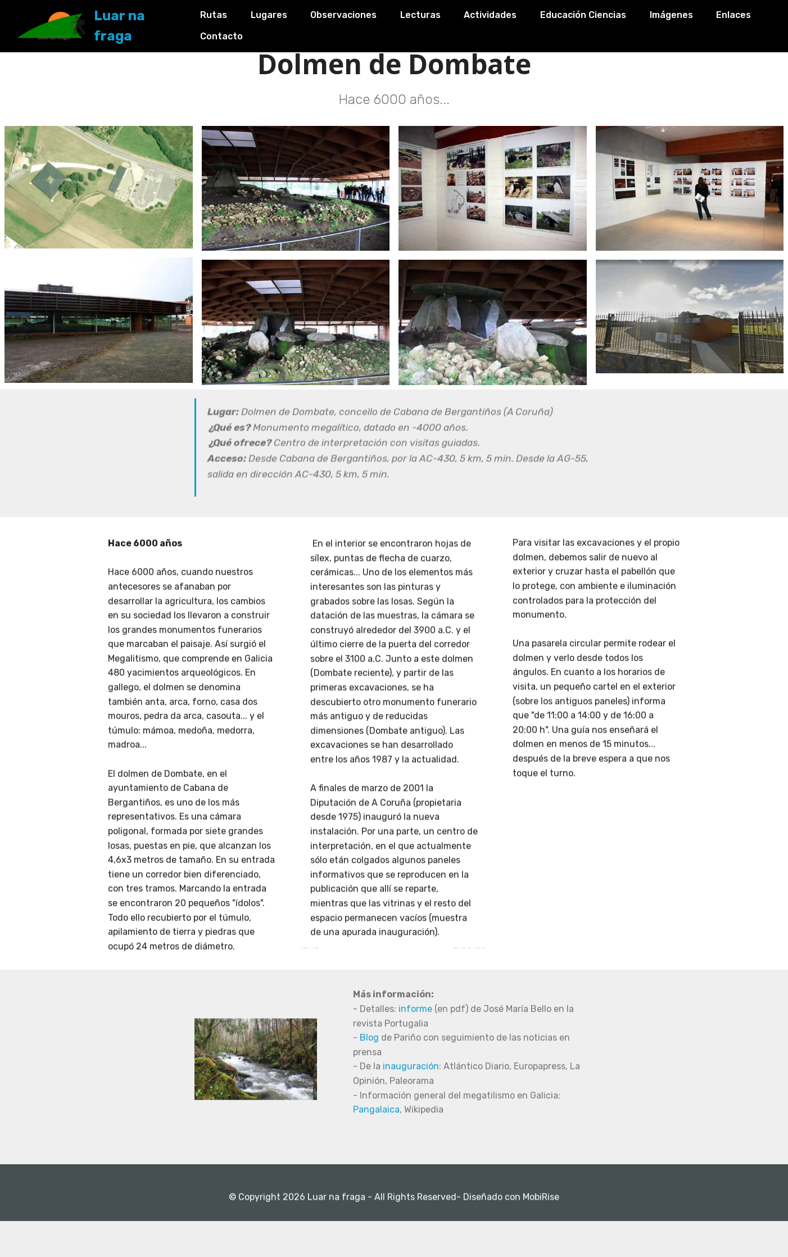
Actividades (502, 12)
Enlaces (229, 33)
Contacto (291, 33)
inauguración (411, 1127)
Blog (370, 1098)
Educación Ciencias (595, 12)
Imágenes (683, 12)
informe (415, 1069)
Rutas (225, 12)
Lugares (280, 12)
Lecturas (432, 12)
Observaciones (356, 12)
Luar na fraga (154, 22)
